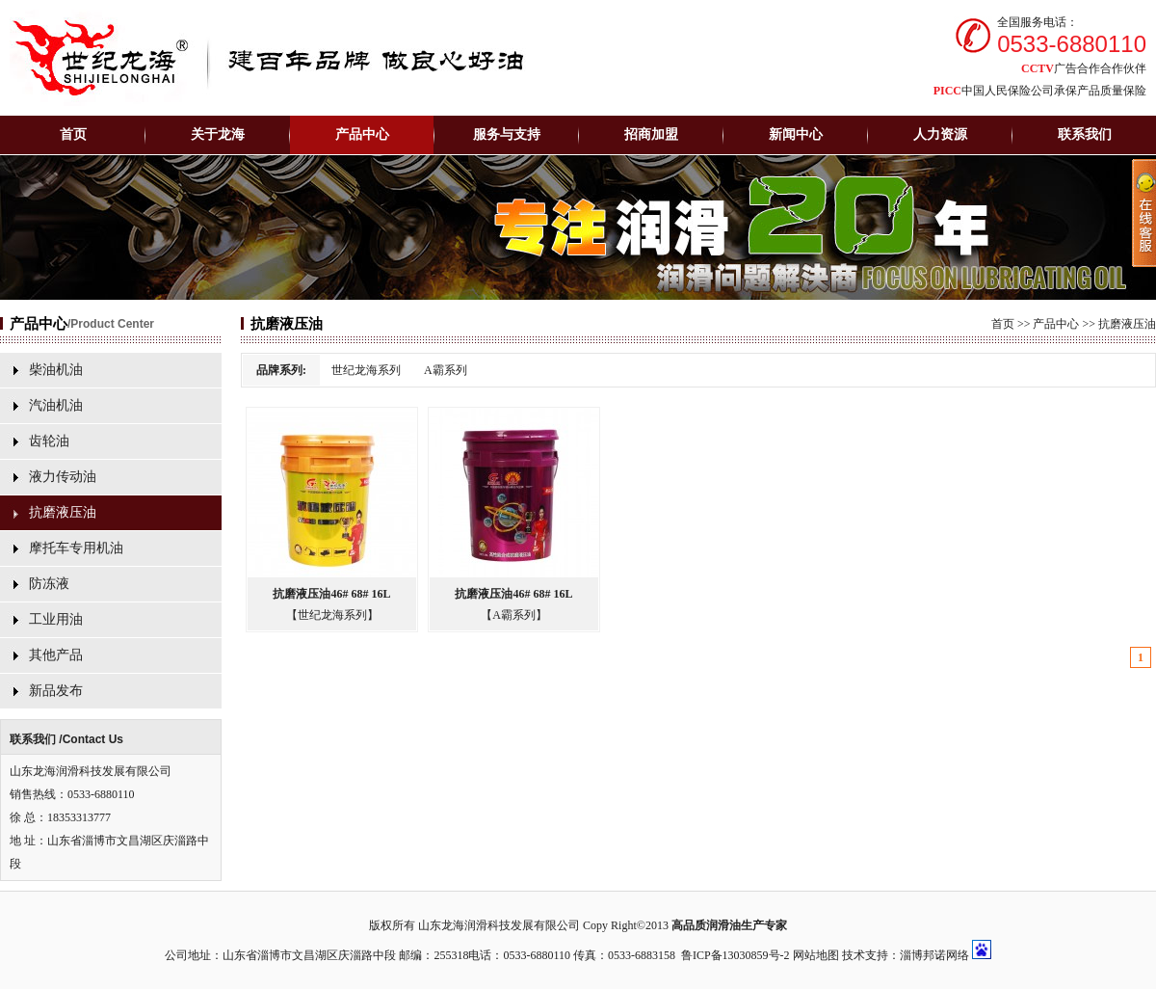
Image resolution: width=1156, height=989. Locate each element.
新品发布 (56, 690)
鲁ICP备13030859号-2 (735, 955)
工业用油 (56, 619)
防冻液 (49, 583)
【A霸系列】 (514, 615)
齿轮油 (49, 441)
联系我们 (1085, 134)
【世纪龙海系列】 (332, 615)
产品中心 (1056, 324)
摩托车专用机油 (76, 548)
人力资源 (940, 134)
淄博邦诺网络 (934, 955)
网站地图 (816, 955)
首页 (73, 134)
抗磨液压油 (62, 512)
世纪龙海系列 (366, 370)
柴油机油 (56, 369)
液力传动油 (62, 476)
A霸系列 (445, 370)
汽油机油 (56, 405)
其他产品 (56, 655)
